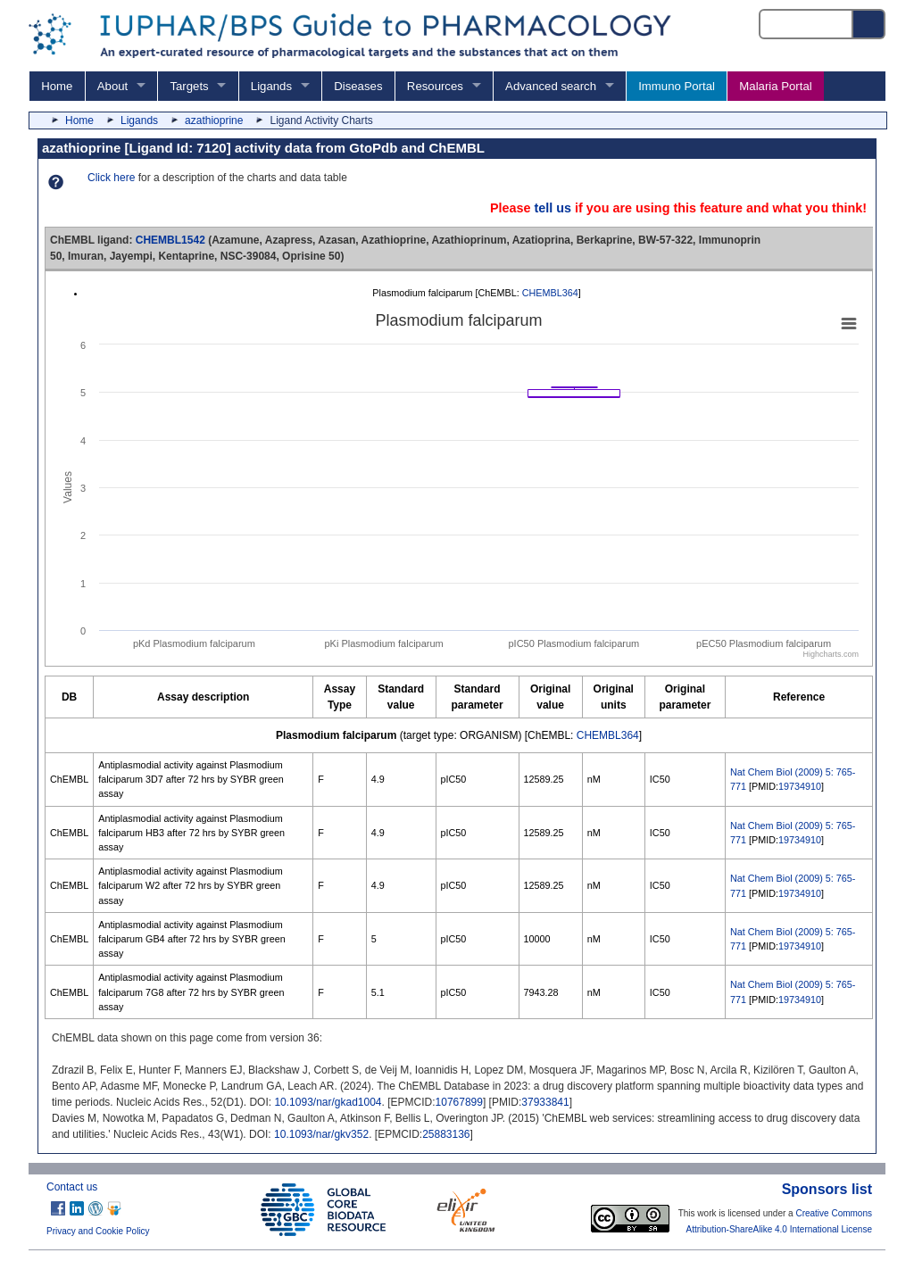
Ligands (271, 86)
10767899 (459, 1102)
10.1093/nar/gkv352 (321, 1134)
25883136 (445, 1134)
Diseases (358, 86)
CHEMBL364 (550, 292)
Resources (435, 86)
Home (56, 86)
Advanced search (550, 86)
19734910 (799, 786)
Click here (111, 177)
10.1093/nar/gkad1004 (327, 1102)
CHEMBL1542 (170, 240)
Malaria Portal (775, 86)
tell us (552, 208)
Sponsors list (827, 1189)
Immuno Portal (676, 86)
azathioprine (214, 120)
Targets (189, 86)
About (112, 86)
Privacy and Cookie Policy (98, 1231)
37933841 (545, 1102)
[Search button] (869, 24)
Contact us (71, 1187)
